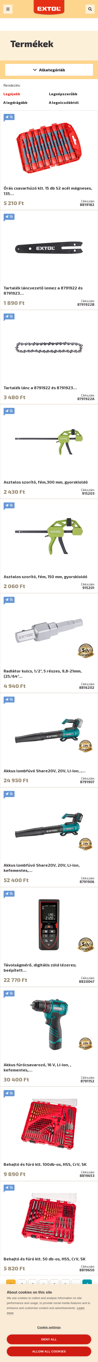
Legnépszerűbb (63, 94)
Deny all (49, 1339)
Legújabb (11, 94)
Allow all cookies (49, 1351)
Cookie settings (49, 1327)
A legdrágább (15, 102)
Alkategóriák (52, 69)
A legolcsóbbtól (64, 102)
